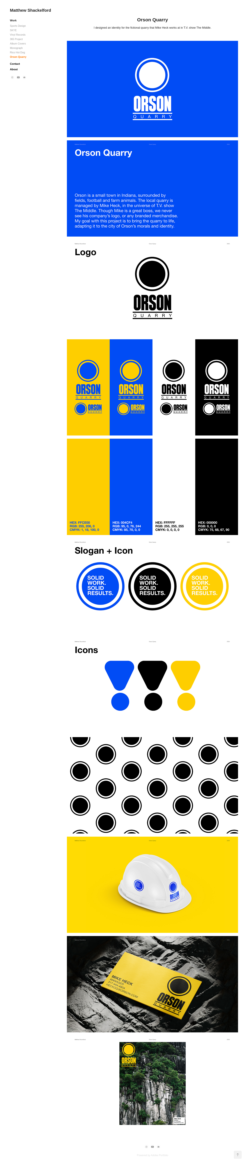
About (14, 69)
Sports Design (18, 26)
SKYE (13, 30)
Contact (15, 63)
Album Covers (18, 43)
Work (13, 20)
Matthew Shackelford (30, 10)
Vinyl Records (17, 34)
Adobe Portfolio (159, 1155)
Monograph (16, 48)
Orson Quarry (18, 57)
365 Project (16, 39)
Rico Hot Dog (17, 52)
